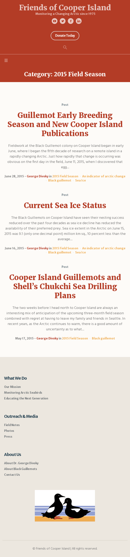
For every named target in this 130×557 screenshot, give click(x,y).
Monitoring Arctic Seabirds (23, 392)
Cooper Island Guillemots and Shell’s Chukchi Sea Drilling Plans (65, 286)
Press (8, 436)
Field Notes (12, 425)
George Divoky (37, 176)
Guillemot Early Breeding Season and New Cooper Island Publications (65, 124)
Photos (9, 431)
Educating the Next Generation (26, 398)
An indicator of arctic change (103, 176)
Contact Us (12, 475)
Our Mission (12, 387)
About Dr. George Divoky (21, 463)
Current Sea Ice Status (65, 205)
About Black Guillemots (20, 469)
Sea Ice (80, 180)
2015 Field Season (65, 176)
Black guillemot (59, 180)
